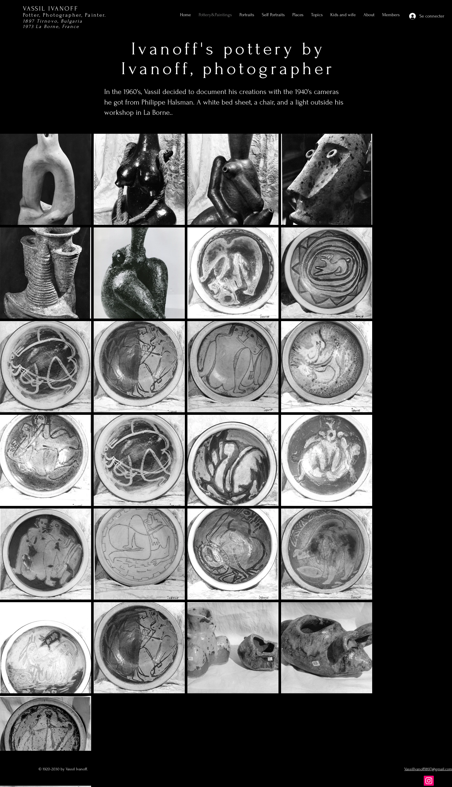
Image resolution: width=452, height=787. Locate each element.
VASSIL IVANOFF (51, 8)
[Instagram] (429, 781)
